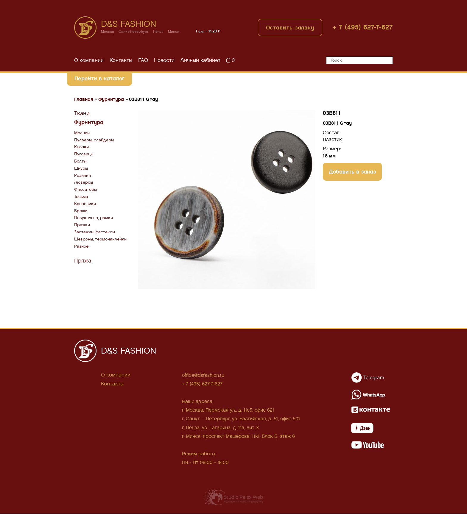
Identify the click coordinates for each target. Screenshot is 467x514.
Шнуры (81, 168)
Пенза (158, 32)
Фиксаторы (85, 189)
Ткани (82, 113)
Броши (80, 210)
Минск (174, 32)
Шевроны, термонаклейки (100, 239)
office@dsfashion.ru (203, 375)
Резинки (82, 175)
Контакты (121, 60)
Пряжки (82, 225)
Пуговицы (83, 154)
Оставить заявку (290, 27)
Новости (164, 60)
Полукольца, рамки (93, 218)
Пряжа (82, 261)
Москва (107, 32)
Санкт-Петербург (134, 32)
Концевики (85, 203)
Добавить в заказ (352, 171)
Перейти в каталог (99, 78)
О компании (89, 60)
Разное (81, 246)
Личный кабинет (200, 60)
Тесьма (81, 196)
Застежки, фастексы (94, 232)
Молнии (82, 132)
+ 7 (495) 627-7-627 (363, 28)
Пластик (332, 139)
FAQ (143, 60)
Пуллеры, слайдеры (94, 140)
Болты (80, 161)
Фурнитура (88, 122)
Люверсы (83, 182)
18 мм (329, 155)
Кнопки (81, 147)
